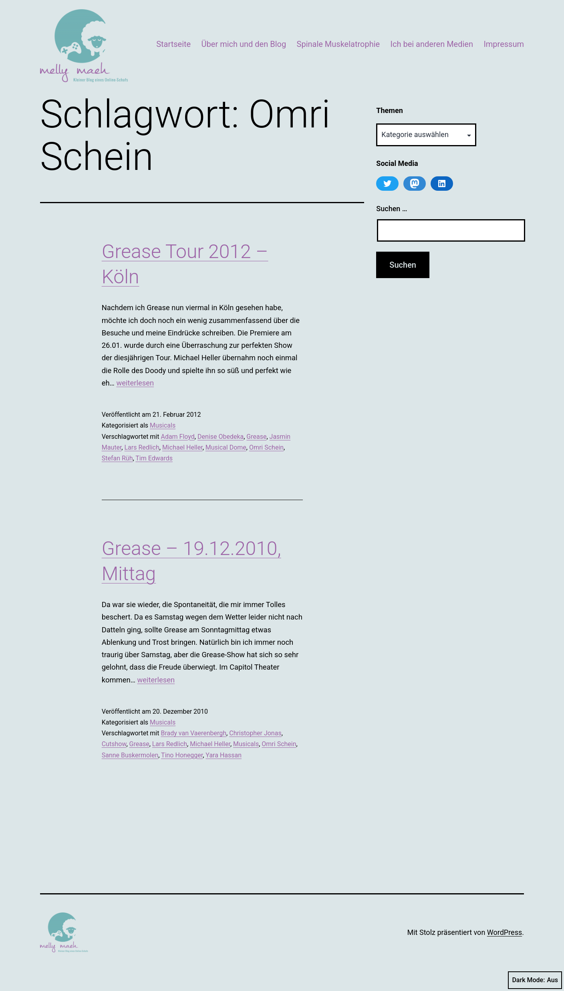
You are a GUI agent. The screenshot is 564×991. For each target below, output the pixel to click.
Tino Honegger (182, 755)
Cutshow (114, 744)
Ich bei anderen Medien (432, 44)
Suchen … (391, 208)
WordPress (504, 932)
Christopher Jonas (255, 733)
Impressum (503, 44)
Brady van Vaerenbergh (193, 733)
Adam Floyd (177, 436)
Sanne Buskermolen (130, 755)
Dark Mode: (535, 980)
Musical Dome (225, 447)
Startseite (173, 44)
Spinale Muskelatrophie (338, 44)
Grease (256, 436)
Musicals (162, 425)
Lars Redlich (141, 447)
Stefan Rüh (117, 458)
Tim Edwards (154, 458)
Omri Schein (266, 447)
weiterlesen (135, 383)
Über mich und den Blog (243, 44)
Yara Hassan (223, 755)
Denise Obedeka (220, 436)
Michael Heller (182, 447)
